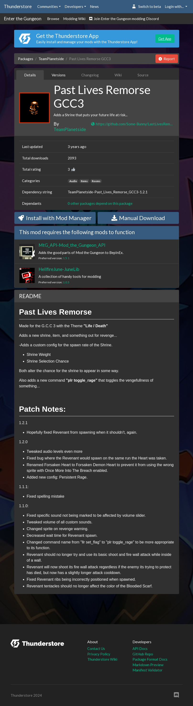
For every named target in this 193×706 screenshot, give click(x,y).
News (94, 6)
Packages (25, 59)
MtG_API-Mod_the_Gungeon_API (72, 245)
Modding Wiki (74, 18)
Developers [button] (74, 6)
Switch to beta (146, 6)
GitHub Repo (142, 654)
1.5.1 (66, 258)
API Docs (140, 648)
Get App (164, 39)
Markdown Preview (147, 665)
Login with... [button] (174, 6)
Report (167, 59)
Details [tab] (30, 75)
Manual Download (138, 217)
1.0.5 (66, 282)
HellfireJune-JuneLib (59, 269)
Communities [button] (47, 6)
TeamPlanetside (51, 59)
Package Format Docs (149, 659)
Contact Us (96, 648)
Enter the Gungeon (22, 18)
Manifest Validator (147, 670)
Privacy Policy (98, 654)
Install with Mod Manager (55, 217)
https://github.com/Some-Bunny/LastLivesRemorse (132, 124)
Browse (53, 18)
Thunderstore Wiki (102, 659)
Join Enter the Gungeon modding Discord (124, 18)
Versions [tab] (59, 75)
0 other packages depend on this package (100, 203)
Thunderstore (18, 6)
